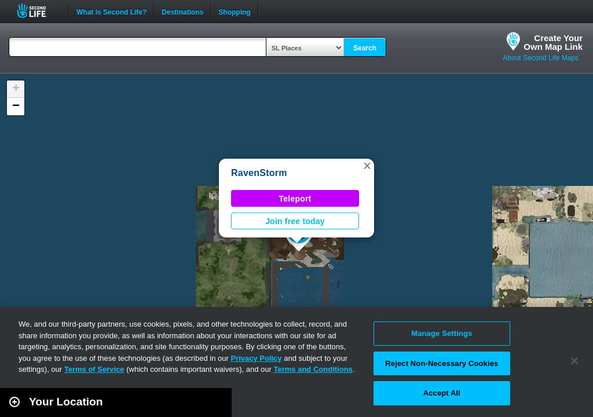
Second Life (38, 11)
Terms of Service (94, 369)
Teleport (295, 198)
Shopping (234, 11)
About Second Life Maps (541, 58)
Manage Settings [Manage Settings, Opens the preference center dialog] (441, 333)
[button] (367, 166)
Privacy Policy (255, 358)
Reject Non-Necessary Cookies (441, 363)
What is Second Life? (111, 11)
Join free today (295, 221)
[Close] (574, 361)
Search (364, 48)
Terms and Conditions (313, 369)
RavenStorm (259, 173)
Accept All (441, 393)
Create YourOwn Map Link (553, 42)
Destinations (182, 11)
